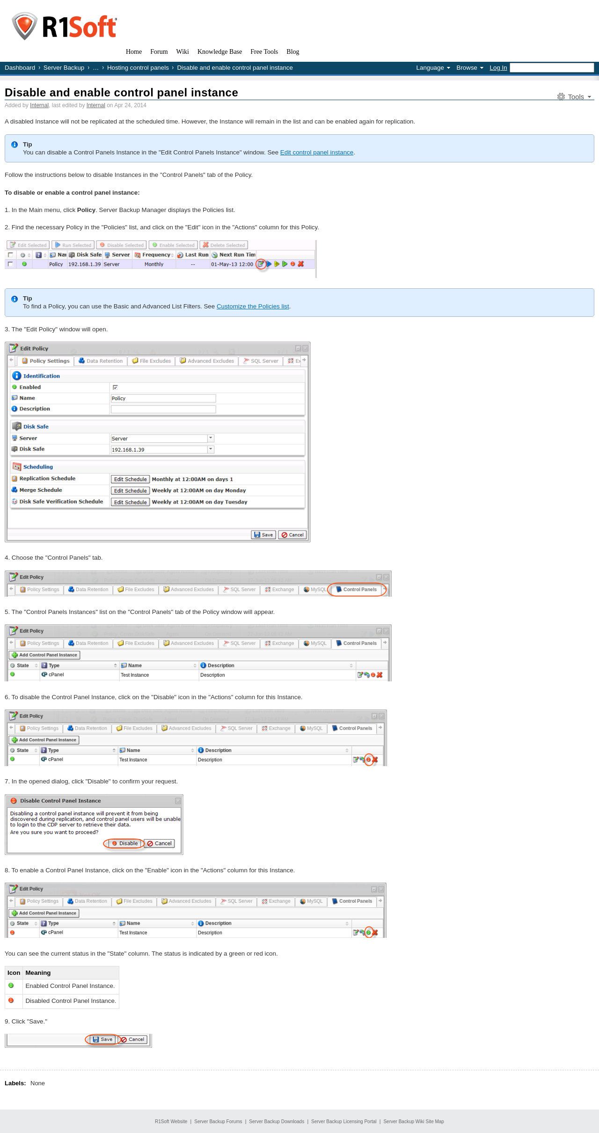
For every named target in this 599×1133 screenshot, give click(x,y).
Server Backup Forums (218, 1121)
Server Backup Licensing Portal (344, 1121)
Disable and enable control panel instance (121, 92)
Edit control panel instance (316, 152)
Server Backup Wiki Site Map (413, 1121)
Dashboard (20, 67)
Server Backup (64, 67)
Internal (39, 105)
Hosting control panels (138, 67)
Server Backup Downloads (276, 1121)
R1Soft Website (171, 1121)
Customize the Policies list (253, 306)
